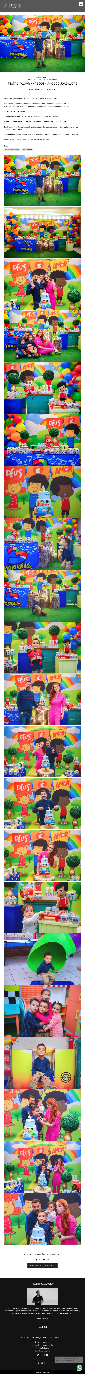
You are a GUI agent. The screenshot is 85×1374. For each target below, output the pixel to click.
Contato (42, 1363)
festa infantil (27, 150)
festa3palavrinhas (12, 150)
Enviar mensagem (44, 1343)
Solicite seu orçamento (42, 1265)
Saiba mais (42, 1319)
